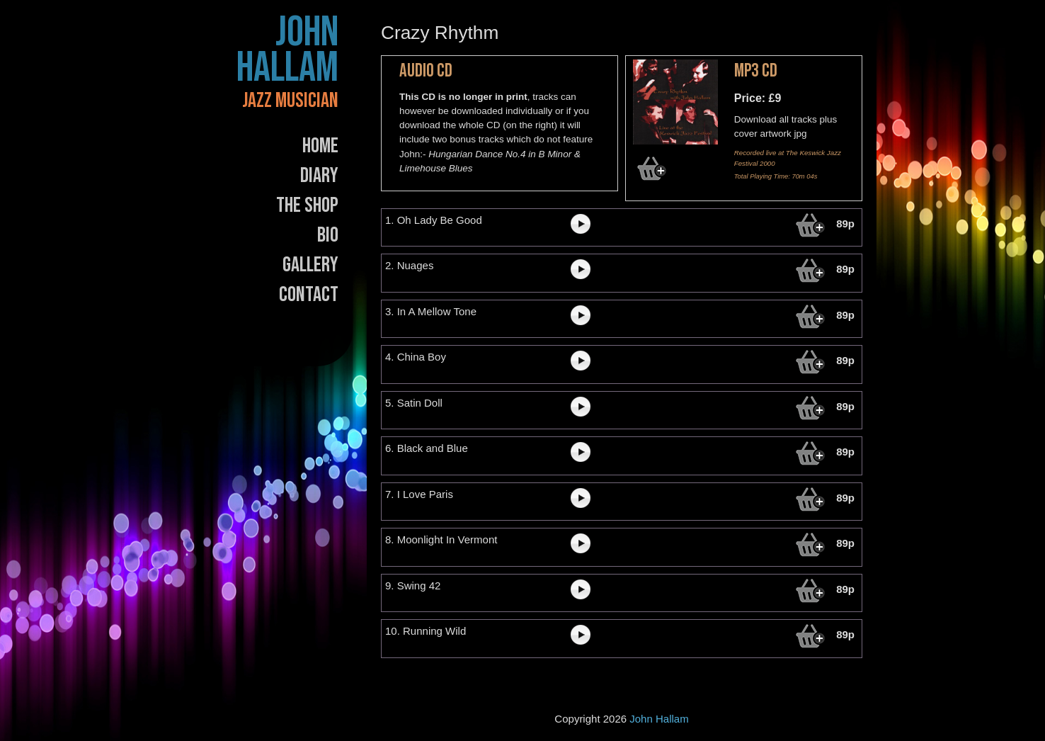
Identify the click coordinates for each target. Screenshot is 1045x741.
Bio (327, 235)
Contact (308, 294)
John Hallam (287, 50)
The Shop (307, 205)
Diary (319, 175)
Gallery (310, 265)
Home (320, 146)
